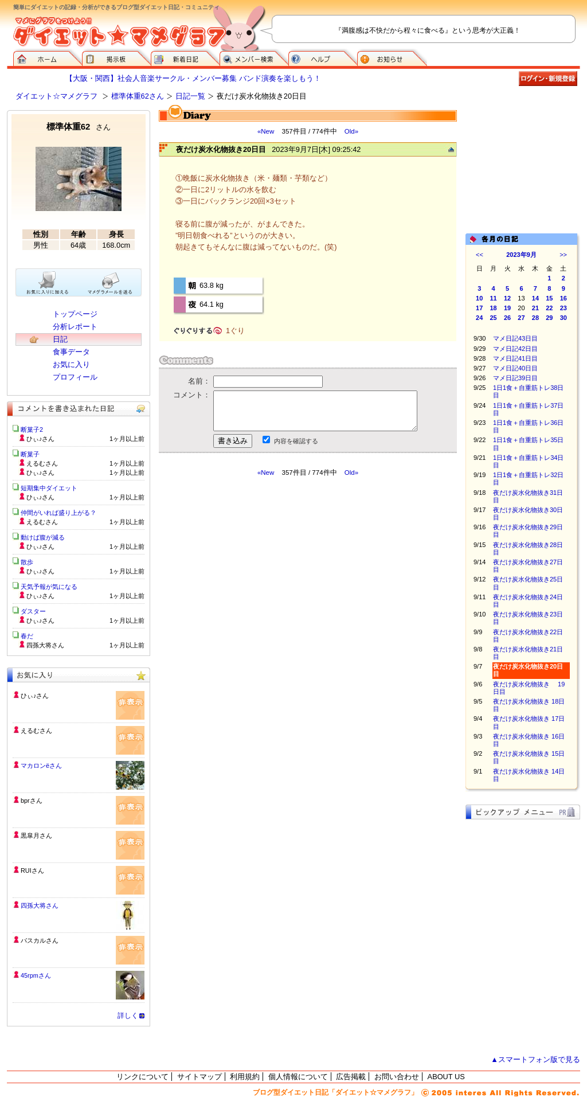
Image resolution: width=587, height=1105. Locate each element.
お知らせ (392, 57)
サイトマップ (199, 1076)
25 (493, 317)
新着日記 (185, 57)
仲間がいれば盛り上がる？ (58, 512)
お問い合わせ (396, 1076)
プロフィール (75, 377)
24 (479, 317)
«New (265, 131)
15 (549, 298)
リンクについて (142, 1076)
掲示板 (116, 57)
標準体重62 (78, 126)
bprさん (31, 800)
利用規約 (245, 1076)
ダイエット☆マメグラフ (56, 96)
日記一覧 (190, 96)
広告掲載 (351, 1076)
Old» (351, 131)
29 (549, 317)
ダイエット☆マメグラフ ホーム (47, 57)
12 (507, 298)
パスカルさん (39, 940)
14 (535, 298)
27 (521, 317)
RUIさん (32, 870)
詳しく (128, 1015)
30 (563, 317)
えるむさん (36, 730)
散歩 (27, 562)
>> (563, 254)
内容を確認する (296, 441)
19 (507, 307)
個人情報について (298, 1076)
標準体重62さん (137, 96)
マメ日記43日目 (515, 338)
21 (535, 307)
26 (507, 317)
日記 (60, 339)
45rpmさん (36, 975)
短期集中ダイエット (49, 488)
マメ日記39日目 (515, 377)
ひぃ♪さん (35, 695)
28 (535, 317)
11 (493, 298)
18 (493, 307)
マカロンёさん (41, 765)
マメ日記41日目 (515, 358)
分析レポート (75, 326)
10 (479, 298)
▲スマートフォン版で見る (535, 1059)
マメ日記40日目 (515, 368)
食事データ (71, 351)
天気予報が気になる (49, 586)
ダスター (33, 611)
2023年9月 (521, 254)
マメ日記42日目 (515, 348)
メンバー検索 (254, 57)
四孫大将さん (39, 905)
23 (563, 307)
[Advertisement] (266, 580)
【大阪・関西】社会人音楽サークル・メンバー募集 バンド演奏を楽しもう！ (193, 78)
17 (479, 307)
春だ (27, 635)
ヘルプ (322, 57)
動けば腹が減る (43, 537)
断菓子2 (32, 429)
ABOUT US (446, 1076)
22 (549, 307)
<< (479, 254)
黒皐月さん (36, 835)
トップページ (75, 314)
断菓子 (30, 454)
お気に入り (71, 364)
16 (563, 298)
